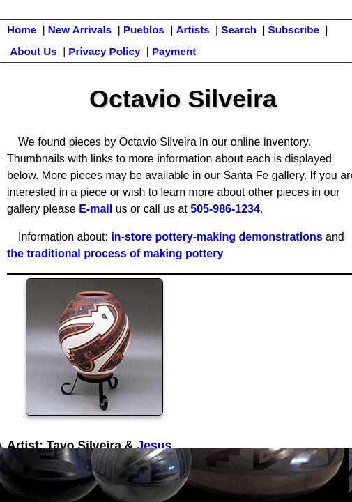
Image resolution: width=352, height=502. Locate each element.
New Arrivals (80, 30)
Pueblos (143, 30)
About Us (33, 51)
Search (239, 30)
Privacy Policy (104, 51)
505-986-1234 (225, 209)
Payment (174, 51)
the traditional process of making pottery (115, 253)
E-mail (95, 209)
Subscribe (293, 30)
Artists (193, 30)
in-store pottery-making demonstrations (216, 237)
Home (21, 30)
